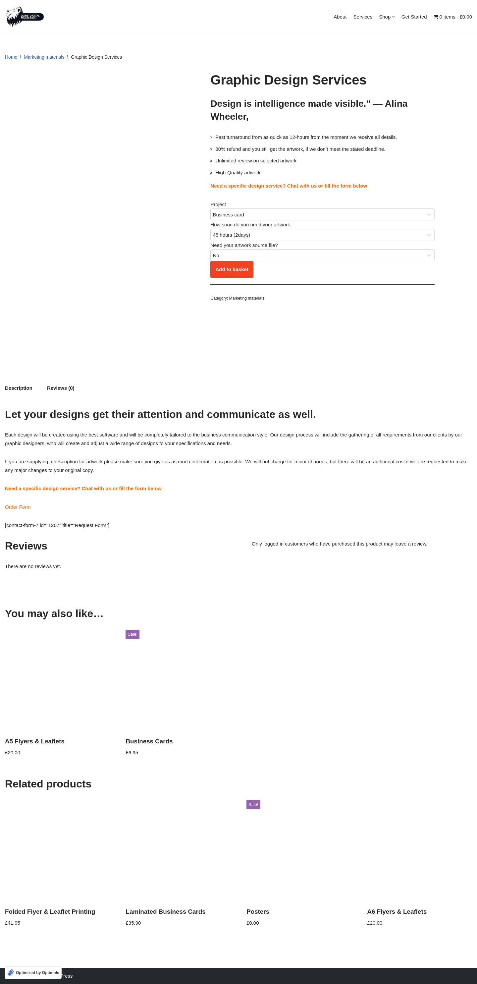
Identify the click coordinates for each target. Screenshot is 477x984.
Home (11, 57)
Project (218, 204)
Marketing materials (44, 57)
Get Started (414, 17)
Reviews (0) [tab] (61, 388)
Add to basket (231, 269)
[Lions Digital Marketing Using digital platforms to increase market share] (25, 17)
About (340, 17)
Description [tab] (18, 388)
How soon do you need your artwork (250, 225)
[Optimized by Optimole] (33, 972)
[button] (394, 17)
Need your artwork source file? (244, 245)
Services (363, 17)
